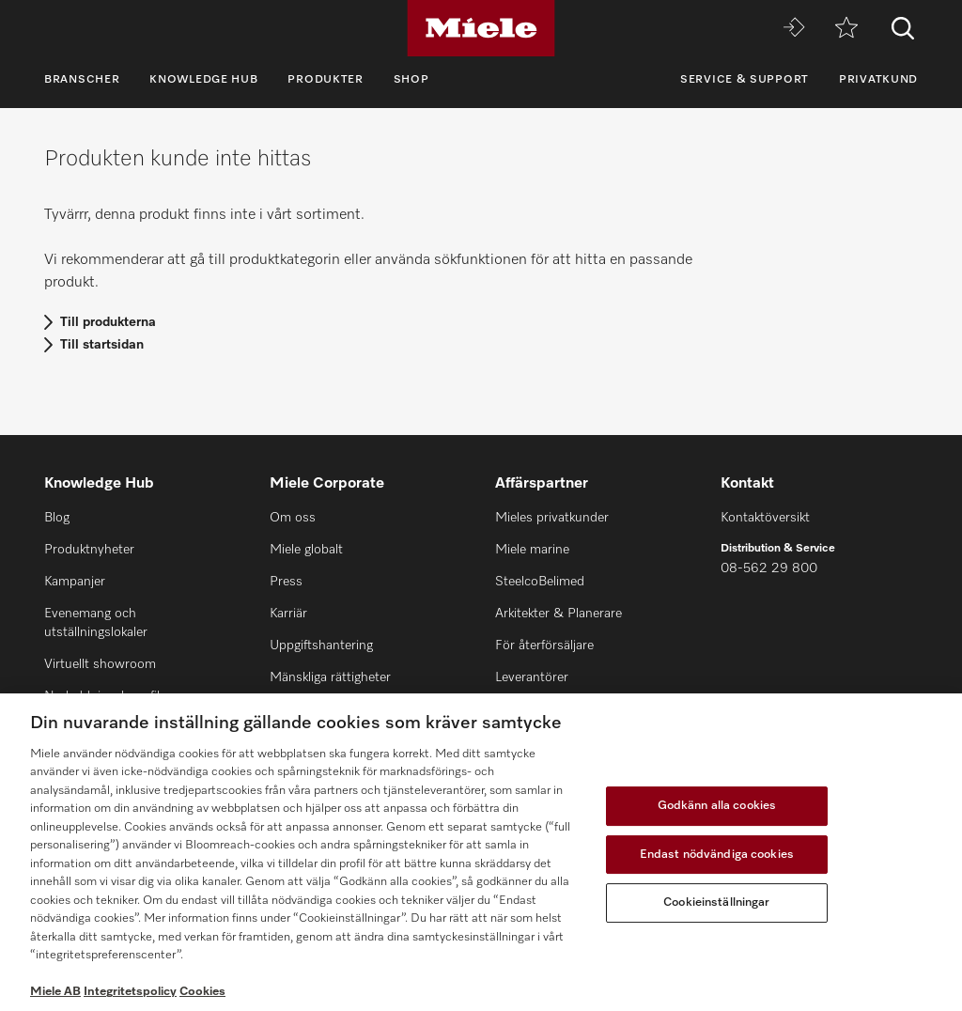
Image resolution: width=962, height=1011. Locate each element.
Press (286, 581)
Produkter (325, 80)
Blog (57, 517)
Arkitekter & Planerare (558, 613)
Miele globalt (306, 549)
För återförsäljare (544, 645)
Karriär (288, 613)
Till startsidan (102, 344)
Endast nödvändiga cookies (717, 854)
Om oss (293, 517)
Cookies (202, 992)
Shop (411, 80)
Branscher (81, 80)
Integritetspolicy (130, 992)
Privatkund (878, 80)
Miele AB (55, 992)
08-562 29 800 (769, 568)
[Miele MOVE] (794, 28)
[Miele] (481, 28)
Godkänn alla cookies (717, 806)
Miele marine (532, 549)
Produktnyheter (89, 549)
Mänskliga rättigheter (330, 677)
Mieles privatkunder (552, 517)
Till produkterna (108, 322)
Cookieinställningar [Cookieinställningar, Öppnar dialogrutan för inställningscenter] (716, 902)
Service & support (744, 80)
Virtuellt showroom (100, 664)
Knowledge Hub (203, 80)
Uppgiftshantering (321, 645)
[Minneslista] (846, 28)
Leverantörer (531, 677)
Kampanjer (74, 581)
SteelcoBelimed (539, 581)
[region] (481, 852)
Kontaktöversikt (765, 517)
